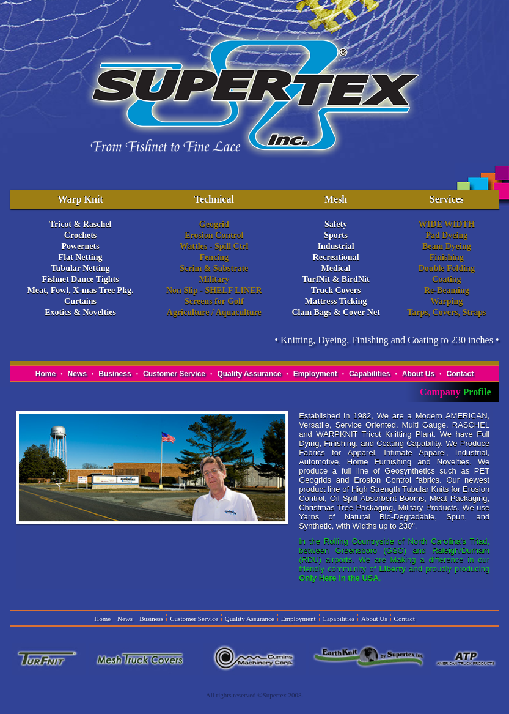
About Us (418, 374)
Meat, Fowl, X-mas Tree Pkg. (80, 290)
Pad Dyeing (446, 235)
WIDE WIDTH (447, 224)
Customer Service (174, 374)
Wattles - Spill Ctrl (214, 246)
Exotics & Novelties (80, 312)
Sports (336, 235)
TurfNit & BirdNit (336, 279)
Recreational (336, 257)
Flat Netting (81, 257)
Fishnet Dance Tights (80, 279)
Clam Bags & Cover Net (335, 312)
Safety (335, 224)
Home (45, 374)
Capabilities (369, 374)
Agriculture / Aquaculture (214, 312)
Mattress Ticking (336, 301)
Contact (460, 374)
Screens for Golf (214, 301)
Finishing (447, 257)
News (77, 374)
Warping (446, 301)
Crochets (80, 235)
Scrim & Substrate (214, 268)
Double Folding (447, 268)
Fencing (214, 257)
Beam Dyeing (446, 246)
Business (114, 374)
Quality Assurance (249, 374)
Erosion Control (214, 235)
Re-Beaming (446, 290)
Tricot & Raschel (80, 224)
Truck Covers (336, 290)
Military (214, 279)
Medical (335, 268)
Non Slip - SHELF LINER (214, 290)
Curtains (80, 301)
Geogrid (214, 224)
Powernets (80, 246)
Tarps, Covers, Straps (446, 312)
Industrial (336, 246)
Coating (446, 279)
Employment (315, 374)
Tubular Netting (80, 268)
